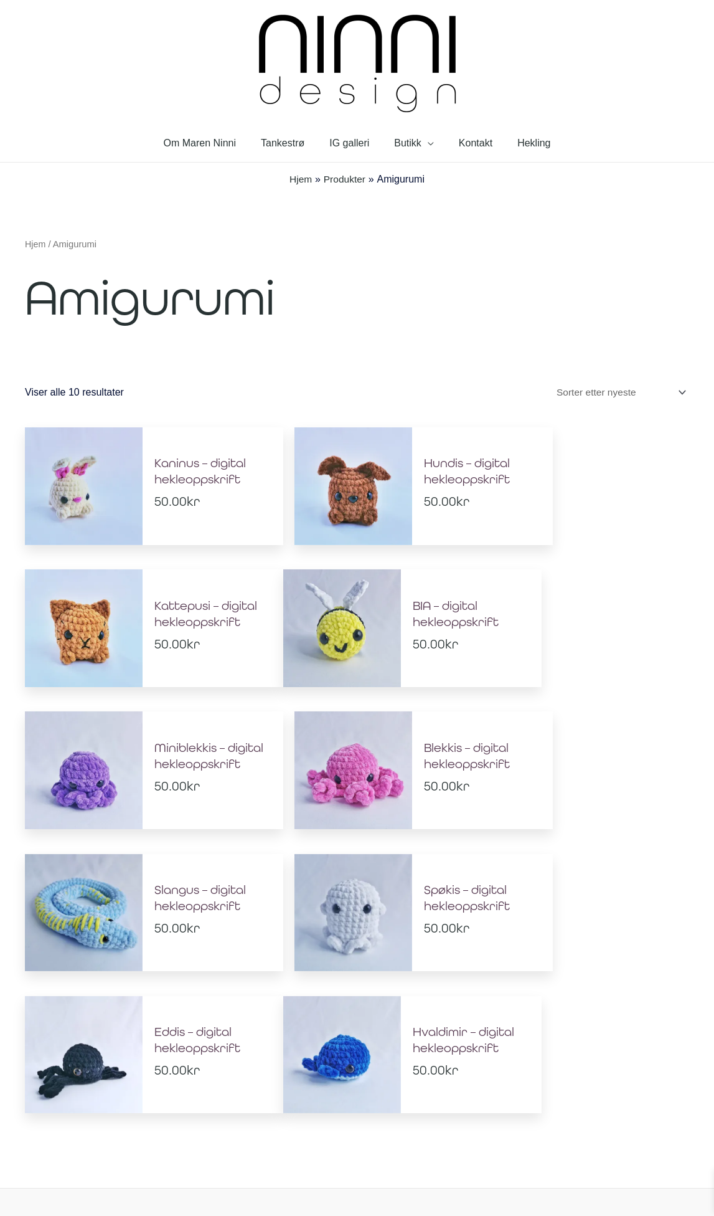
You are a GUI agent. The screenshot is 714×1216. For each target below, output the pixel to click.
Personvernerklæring (315, 1127)
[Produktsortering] (617, 392)
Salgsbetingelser (408, 1127)
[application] (425, 143)
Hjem (35, 244)
